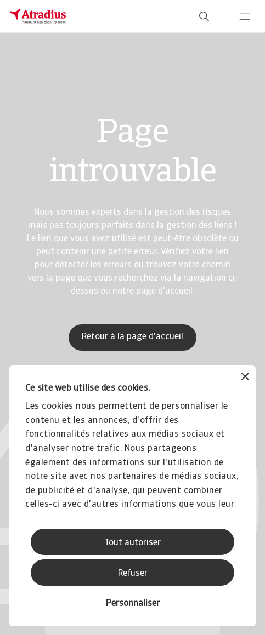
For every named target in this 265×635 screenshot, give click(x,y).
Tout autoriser (132, 543)
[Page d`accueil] (37, 16)
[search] (204, 16)
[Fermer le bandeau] (245, 378)
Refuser (133, 573)
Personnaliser (133, 603)
